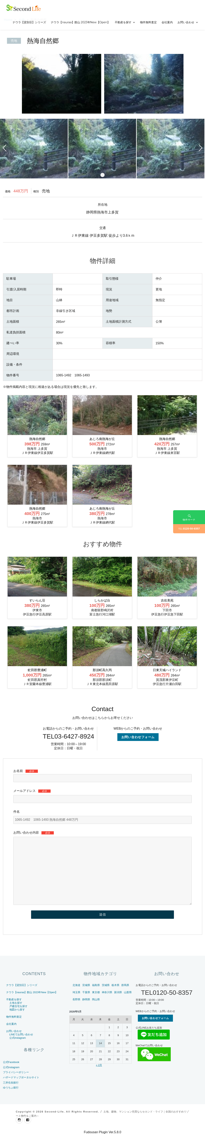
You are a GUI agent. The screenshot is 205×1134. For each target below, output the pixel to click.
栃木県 (115, 985)
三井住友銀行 (11, 1082)
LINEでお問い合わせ (21, 1034)
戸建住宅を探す (18, 1006)
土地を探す (15, 1002)
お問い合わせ (186, 22)
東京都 (96, 992)
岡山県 (96, 999)
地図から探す (17, 1009)
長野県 (76, 999)
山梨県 (128, 992)
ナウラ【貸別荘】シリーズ (29, 22)
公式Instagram (17, 1037)
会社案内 (167, 22)
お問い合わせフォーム (138, 737)
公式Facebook (11, 1062)
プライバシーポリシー (16, 1072)
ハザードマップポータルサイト (21, 1077)
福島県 (96, 985)
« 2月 (99, 1065)
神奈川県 (107, 992)
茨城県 (106, 985)
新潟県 (118, 992)
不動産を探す (123, 22)
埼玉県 (76, 992)
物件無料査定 (148, 22)
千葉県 (86, 992)
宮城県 (86, 985)
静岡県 (86, 999)
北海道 (76, 985)
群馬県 (125, 985)
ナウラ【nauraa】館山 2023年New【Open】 (80, 22)
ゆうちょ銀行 (11, 1087)
